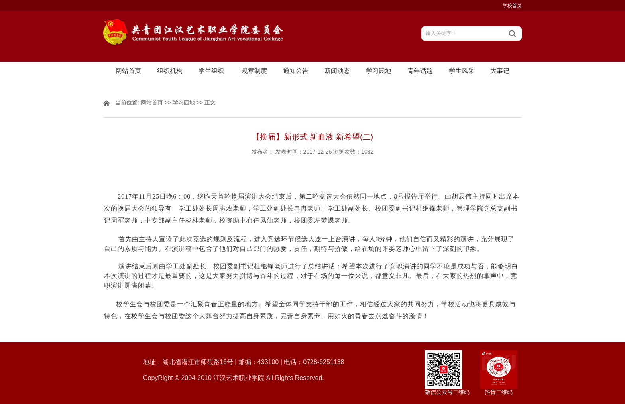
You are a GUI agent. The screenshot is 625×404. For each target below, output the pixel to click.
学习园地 (378, 70)
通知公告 (296, 70)
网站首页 (128, 70)
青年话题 (420, 70)
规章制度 (254, 70)
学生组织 (211, 70)
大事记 (499, 70)
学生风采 (461, 70)
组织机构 (170, 70)
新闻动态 (337, 70)
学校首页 (512, 5)
